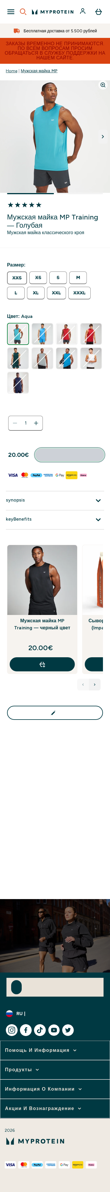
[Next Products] (95, 684)
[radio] (17, 277)
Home (11, 70)
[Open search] (23, 12)
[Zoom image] (103, 85)
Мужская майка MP (39, 70)
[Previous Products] (83, 684)
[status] (25, 423)
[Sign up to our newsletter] (16, 987)
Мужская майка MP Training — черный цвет (42, 624)
